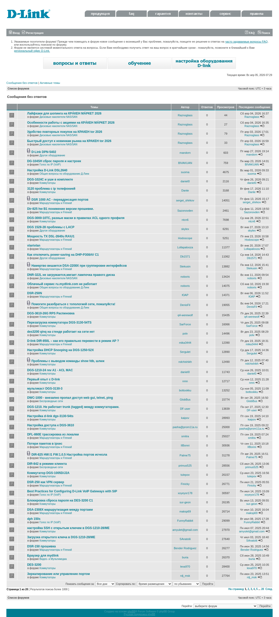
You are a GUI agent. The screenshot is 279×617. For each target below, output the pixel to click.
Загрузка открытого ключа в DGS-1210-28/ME (61, 537)
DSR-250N (34, 293)
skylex (185, 228)
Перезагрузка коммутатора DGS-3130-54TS (59, 322)
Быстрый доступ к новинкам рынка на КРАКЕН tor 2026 (69, 141)
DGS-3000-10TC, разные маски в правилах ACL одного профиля (75, 218)
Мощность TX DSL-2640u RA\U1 (50, 236)
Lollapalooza (185, 247)
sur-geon (185, 502)
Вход (14, 32)
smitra (185, 436)
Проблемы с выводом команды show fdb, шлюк (67, 361)
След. (269, 589)
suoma (185, 172)
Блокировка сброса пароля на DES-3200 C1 (60, 500)
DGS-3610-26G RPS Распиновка (50, 313)
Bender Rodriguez (185, 548)
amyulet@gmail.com (185, 529)
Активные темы (50, 82)
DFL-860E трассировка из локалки (53, 434)
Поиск (264, 32)
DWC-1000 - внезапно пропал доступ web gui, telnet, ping (70, 398)
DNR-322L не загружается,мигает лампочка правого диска (71, 275)
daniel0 (185, 181)
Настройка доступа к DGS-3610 (50, 425)
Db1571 (185, 256)
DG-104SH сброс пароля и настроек (54, 161)
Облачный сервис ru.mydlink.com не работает (62, 284)
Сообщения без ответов (22, 82)
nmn (185, 381)
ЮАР (185, 295)
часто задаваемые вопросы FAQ (246, 41)
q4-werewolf (185, 315)
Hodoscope (185, 238)
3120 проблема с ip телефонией (51, 188)
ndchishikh (185, 361)
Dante (185, 190)
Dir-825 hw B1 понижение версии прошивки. (60, 209)
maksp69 (185, 511)
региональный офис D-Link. (32, 50)
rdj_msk (185, 575)
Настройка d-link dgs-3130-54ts (50, 416)
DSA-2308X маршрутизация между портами (60, 509)
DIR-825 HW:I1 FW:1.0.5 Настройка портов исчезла (69, 454)
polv (185, 333)
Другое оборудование (52, 155)
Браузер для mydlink (42, 555)
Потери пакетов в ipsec (44, 443)
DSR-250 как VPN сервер (45, 482)
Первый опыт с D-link (43, 379)
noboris (185, 276)
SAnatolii (185, 539)
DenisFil (185, 304)
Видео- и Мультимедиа (53, 559)
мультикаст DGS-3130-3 (44, 388)
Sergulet (185, 351)
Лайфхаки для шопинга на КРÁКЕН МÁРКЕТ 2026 (64, 113)
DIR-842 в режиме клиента (47, 464)
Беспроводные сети (51, 401)
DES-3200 (34, 565)
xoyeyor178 (185, 493)
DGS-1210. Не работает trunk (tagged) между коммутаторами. (73, 407)
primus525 (185, 465)
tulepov (185, 474)
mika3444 (185, 342)
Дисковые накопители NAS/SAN (58, 116)
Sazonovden (185, 210)
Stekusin (185, 266)
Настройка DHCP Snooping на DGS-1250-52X (60, 350)
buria (185, 557)
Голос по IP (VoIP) (50, 164)
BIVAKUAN (185, 162)
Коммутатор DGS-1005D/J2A (48, 473)
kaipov (185, 417)
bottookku (185, 390)
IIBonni (185, 445)
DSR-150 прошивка (41, 546)
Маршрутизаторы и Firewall (56, 203)
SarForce (185, 324)
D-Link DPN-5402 (43, 152)
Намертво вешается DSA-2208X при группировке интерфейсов (79, 265)
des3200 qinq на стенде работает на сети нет (60, 331)
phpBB (131, 611)
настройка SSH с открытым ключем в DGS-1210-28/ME (68, 528)
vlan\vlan (33, 245)
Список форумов (18, 88)
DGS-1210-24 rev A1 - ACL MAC (50, 370)
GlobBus (185, 399)
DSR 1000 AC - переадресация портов (59, 199)
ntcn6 (185, 219)
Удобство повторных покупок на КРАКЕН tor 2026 (64, 132)
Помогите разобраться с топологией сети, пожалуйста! (73, 304)
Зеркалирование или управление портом (58, 574)
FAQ (250, 32)
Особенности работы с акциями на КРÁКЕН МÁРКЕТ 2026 (70, 122)
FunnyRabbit (185, 520)
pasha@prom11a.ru (185, 427)
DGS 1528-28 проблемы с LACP (50, 227)
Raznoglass (185, 115)
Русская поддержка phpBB (139, 614)
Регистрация (32, 32)
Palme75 (185, 455)
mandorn (185, 152)
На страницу (236, 589)
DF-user (185, 408)
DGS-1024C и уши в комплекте (50, 179)
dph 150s (33, 519)
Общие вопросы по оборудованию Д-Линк (64, 173)
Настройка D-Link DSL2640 (47, 170)
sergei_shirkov (185, 200)
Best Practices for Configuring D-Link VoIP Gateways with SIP (72, 491)
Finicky (185, 483)
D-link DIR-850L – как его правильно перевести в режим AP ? (73, 341)
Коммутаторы (48, 183)
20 (262, 589)
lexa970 (185, 566)
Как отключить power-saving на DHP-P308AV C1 (63, 254)
